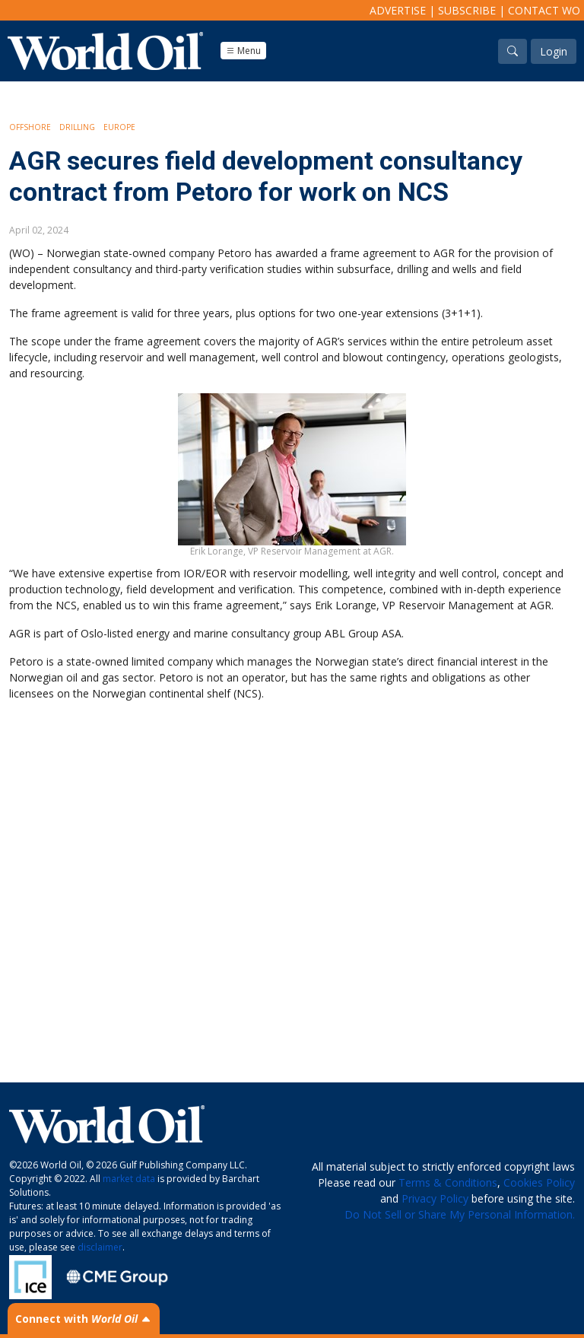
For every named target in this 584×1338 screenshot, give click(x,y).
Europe (119, 127)
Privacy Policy (435, 1198)
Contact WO (544, 10)
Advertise (398, 10)
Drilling (77, 127)
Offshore (30, 127)
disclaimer (100, 1247)
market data (129, 1178)
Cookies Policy (539, 1182)
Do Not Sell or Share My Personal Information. (459, 1214)
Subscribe (467, 10)
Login (553, 51)
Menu (243, 50)
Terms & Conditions (447, 1182)
